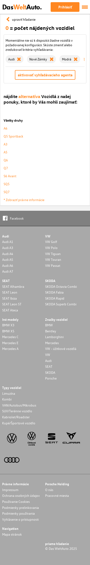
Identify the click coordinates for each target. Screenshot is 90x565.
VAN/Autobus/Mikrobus (19, 405)
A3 (5, 144)
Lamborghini (54, 337)
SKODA (50, 372)
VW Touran (53, 259)
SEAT (48, 366)
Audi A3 (7, 247)
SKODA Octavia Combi (61, 286)
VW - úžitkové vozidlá (60, 348)
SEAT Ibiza (9, 298)
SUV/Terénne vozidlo (17, 411)
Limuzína (8, 393)
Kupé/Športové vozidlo (18, 423)
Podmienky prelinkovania (20, 507)
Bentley (50, 331)
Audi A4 (7, 253)
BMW (49, 325)
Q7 (6, 168)
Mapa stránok (12, 534)
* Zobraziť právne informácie (24, 199)
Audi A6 (7, 265)
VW (47, 354)
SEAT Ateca (10, 310)
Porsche (51, 378)
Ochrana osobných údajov (21, 495)
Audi (48, 360)
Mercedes (52, 343)
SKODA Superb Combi (60, 304)
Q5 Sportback (13, 136)
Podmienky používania (18, 513)
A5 (5, 152)
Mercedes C (10, 337)
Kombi (7, 399)
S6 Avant (10, 176)
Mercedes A (10, 348)
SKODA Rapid (54, 298)
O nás (49, 489)
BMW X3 (8, 325)
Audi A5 (7, 259)
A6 (5, 128)
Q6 (6, 160)
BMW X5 (8, 331)
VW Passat (52, 265)
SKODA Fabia (54, 292)
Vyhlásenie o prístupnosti (20, 519)
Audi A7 (7, 271)
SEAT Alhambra (13, 286)
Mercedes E (10, 343)
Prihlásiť (65, 7)
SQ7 (7, 192)
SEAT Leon (9, 292)
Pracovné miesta (57, 495)
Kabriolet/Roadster (16, 417)
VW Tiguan (53, 253)
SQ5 (7, 184)
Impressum (10, 489)
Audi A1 (7, 241)
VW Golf (51, 241)
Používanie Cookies (16, 501)
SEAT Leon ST (11, 304)
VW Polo (51, 247)
